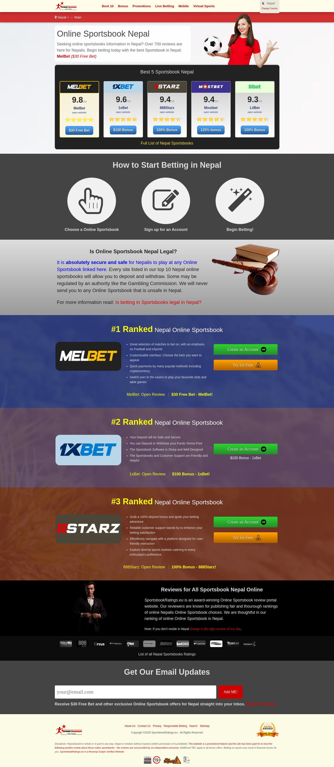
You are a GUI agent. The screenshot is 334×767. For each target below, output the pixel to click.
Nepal (62, 17)
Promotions (141, 6)
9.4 (165, 99)
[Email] (135, 692)
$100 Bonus (123, 130)
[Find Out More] (261, 704)
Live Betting (164, 6)
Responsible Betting (175, 726)
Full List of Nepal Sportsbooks (167, 143)
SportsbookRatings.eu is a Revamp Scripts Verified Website (92, 751)
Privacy (157, 726)
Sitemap (204, 726)
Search (193, 726)
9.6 (121, 99)
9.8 (77, 99)
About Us (130, 726)
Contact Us (144, 726)
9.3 (252, 99)
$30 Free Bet (79, 130)
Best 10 (107, 6)
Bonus (123, 6)
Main (78, 17)
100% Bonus (167, 130)
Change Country (270, 8)
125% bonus (211, 130)
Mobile (184, 6)
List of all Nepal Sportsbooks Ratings (167, 654)
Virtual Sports (204, 6)
